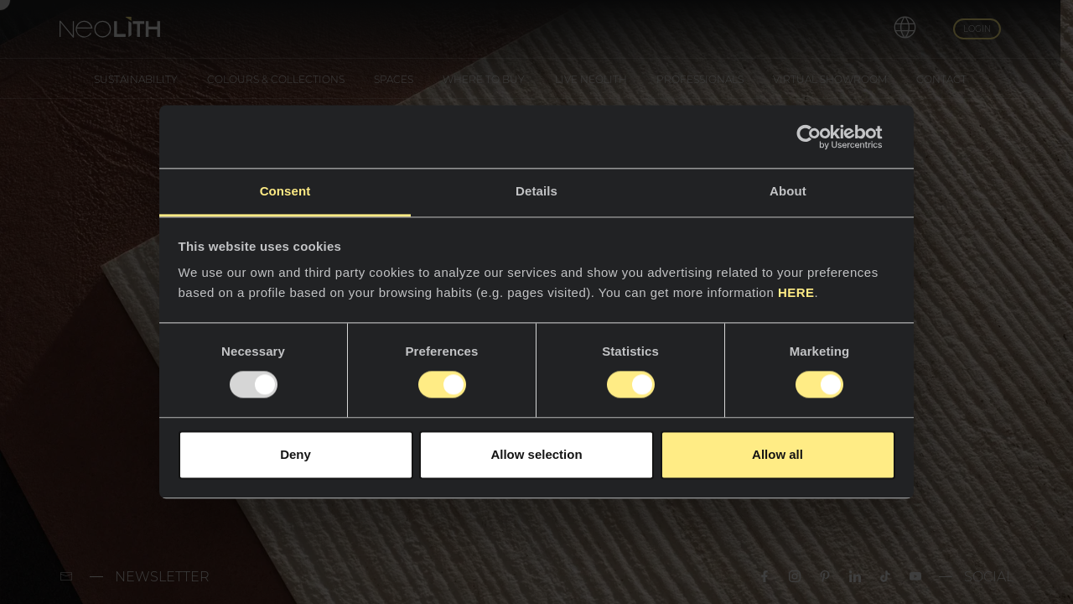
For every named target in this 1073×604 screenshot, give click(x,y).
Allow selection (536, 454)
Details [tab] (536, 191)
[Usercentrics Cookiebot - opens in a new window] (822, 136)
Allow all (777, 454)
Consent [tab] (285, 191)
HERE (796, 292)
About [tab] (788, 191)
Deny (295, 454)
